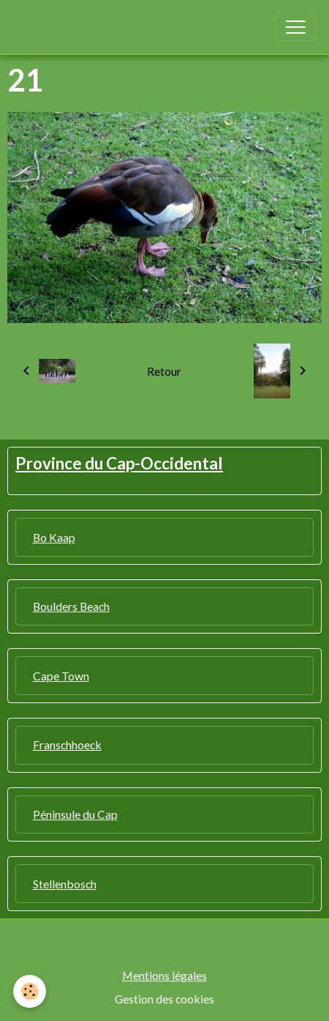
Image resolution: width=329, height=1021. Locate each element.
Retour (164, 371)
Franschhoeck (67, 744)
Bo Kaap (54, 537)
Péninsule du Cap (75, 814)
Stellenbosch (65, 884)
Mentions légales (164, 975)
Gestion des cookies (164, 999)
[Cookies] (29, 991)
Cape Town (61, 676)
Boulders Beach (71, 606)
